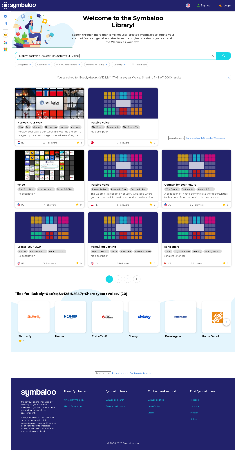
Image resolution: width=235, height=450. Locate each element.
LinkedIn (194, 419)
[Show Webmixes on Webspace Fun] (5, 35)
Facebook (195, 399)
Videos (151, 412)
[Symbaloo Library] (5, 24)
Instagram (195, 406)
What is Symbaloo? (74, 399)
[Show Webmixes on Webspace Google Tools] (5, 42)
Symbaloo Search (115, 399)
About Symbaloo (73, 406)
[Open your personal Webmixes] (5, 16)
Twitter (194, 412)
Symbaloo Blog (156, 399)
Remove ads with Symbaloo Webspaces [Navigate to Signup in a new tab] (205, 138)
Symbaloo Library (115, 406)
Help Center (154, 406)
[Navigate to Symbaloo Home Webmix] (18, 5)
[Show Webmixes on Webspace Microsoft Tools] (5, 49)
